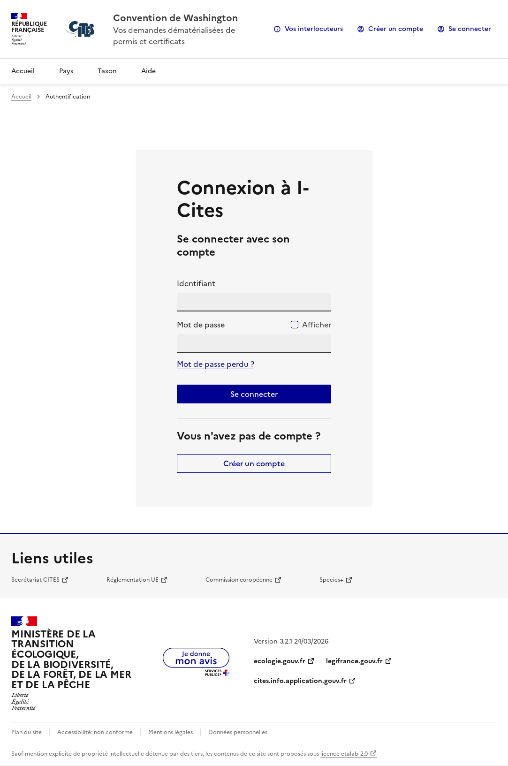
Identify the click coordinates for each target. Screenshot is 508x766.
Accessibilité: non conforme (95, 732)
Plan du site (26, 732)
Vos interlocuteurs (314, 29)
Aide (148, 71)
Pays (66, 71)
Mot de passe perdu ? (215, 364)
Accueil (23, 71)
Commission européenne (239, 580)
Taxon (107, 71)
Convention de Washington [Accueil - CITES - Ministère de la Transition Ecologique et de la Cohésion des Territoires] (175, 18)
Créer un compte (395, 29)
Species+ (331, 580)
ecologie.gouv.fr (279, 661)
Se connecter (469, 29)
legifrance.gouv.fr (354, 661)
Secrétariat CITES (35, 580)
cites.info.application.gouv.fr (300, 681)
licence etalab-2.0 (344, 754)
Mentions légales (170, 732)
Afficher (316, 324)
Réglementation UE (132, 580)
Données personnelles (237, 732)
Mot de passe (201, 324)
